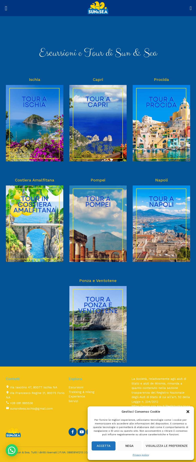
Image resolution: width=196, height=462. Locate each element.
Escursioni (76, 387)
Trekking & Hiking (81, 392)
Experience (77, 396)
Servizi (73, 401)
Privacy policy (141, 455)
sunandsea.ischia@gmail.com (31, 408)
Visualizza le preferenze (167, 446)
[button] (188, 412)
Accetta (103, 446)
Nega (129, 446)
